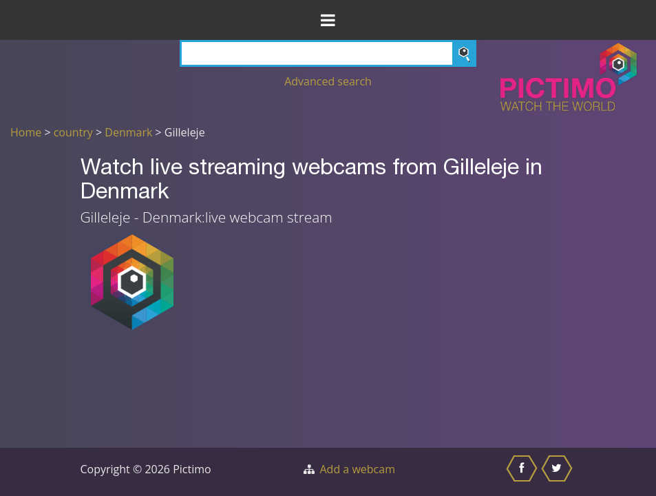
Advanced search (328, 81)
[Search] (328, 53)
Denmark (128, 132)
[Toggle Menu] (328, 20)
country (73, 132)
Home (25, 132)
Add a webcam (357, 469)
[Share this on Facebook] (523, 472)
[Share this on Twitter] (558, 472)
